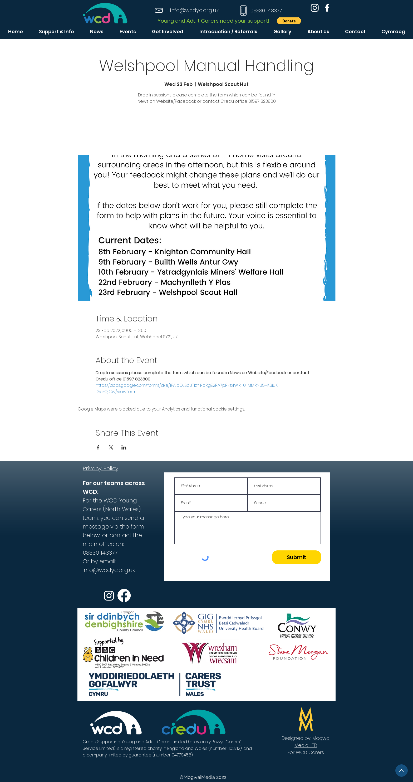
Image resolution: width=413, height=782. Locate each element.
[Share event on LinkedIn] (123, 447)
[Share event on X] (111, 447)
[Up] (401, 770)
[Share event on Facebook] (98, 447)
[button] (289, 20)
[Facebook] (327, 7)
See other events (206, 131)
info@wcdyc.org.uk (194, 10)
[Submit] (296, 557)
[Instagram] (314, 7)
